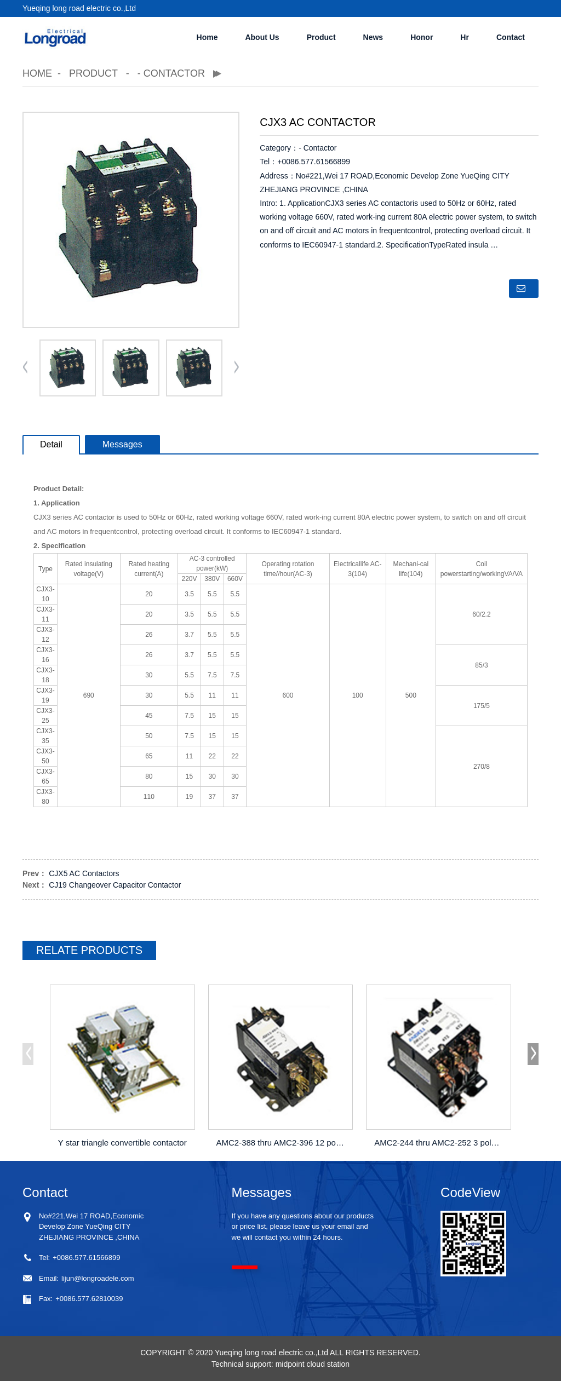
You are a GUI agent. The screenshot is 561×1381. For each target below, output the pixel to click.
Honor (421, 37)
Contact (510, 37)
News (373, 37)
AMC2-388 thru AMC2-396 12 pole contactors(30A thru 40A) (282, 1142)
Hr (464, 37)
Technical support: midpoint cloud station (280, 1364)
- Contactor (171, 73)
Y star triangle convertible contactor (122, 1142)
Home (207, 37)
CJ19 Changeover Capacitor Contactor (115, 885)
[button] (236, 368)
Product (321, 37)
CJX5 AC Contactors (84, 873)
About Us (262, 37)
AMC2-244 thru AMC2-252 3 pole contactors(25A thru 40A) (440, 1142)
